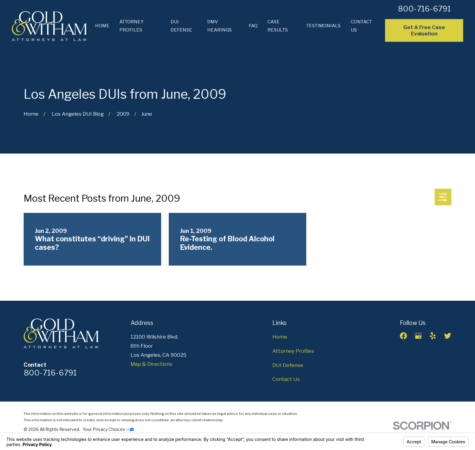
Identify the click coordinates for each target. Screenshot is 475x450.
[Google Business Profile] (418, 335)
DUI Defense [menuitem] (181, 26)
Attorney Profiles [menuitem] (131, 26)
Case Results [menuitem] (277, 26)
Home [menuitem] (102, 25)
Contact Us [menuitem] (361, 26)
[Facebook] (403, 335)
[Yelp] (432, 335)
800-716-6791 (424, 8)
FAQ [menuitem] (253, 25)
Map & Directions (151, 364)
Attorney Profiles (293, 351)
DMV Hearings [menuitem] (219, 26)
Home (279, 337)
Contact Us (286, 379)
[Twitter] (447, 335)
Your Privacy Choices (108, 429)
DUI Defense (287, 365)
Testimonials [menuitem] (323, 25)
